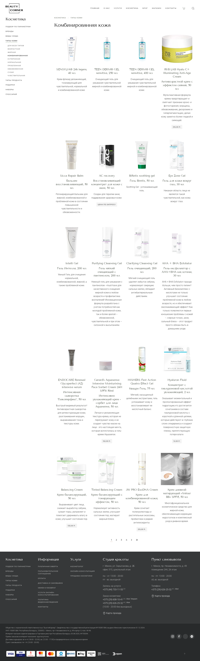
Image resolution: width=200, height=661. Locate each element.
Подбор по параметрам (18, 27)
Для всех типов (16, 46)
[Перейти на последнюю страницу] (136, 540)
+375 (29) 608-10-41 (113, 599)
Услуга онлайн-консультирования (48, 594)
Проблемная (14, 66)
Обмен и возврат (47, 588)
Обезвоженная (15, 69)
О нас (107, 8)
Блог (145, 8)
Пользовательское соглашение (48, 572)
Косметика (60, 18)
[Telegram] (191, 636)
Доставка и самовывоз (50, 583)
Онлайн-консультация (82, 571)
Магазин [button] (156, 8)
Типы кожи (76, 18)
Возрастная (14, 49)
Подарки (10, 85)
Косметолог (76, 566)
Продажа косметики (81, 576)
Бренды (10, 31)
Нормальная (14, 62)
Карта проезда (112, 613)
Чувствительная (16, 76)
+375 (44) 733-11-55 (113, 589)
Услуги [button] (118, 8)
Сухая (11, 72)
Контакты (170, 8)
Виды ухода (12, 36)
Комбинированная (18, 56)
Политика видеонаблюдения (48, 601)
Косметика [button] (132, 8)
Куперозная (14, 59)
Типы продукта (14, 80)
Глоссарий (11, 94)
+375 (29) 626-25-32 (113, 603)
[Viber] (185, 636)
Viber (128, 599)
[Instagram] (172, 636)
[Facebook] (179, 636)
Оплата (42, 578)
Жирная (12, 52)
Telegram (134, 599)
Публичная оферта (48, 566)
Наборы (10, 90)
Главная (94, 8)
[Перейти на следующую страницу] (131, 540)
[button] (193, 8)
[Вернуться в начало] (14, 8)
